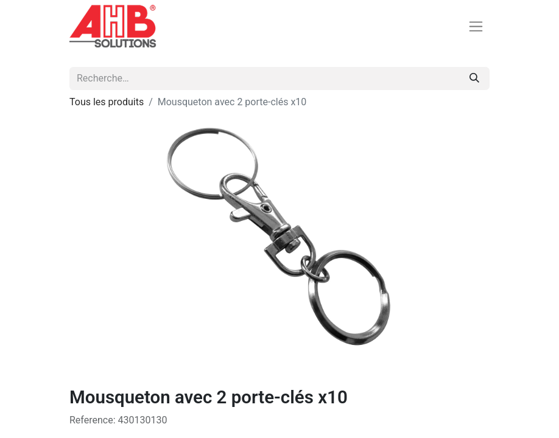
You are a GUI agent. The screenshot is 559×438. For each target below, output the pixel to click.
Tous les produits (106, 102)
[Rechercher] (474, 78)
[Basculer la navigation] (476, 26)
